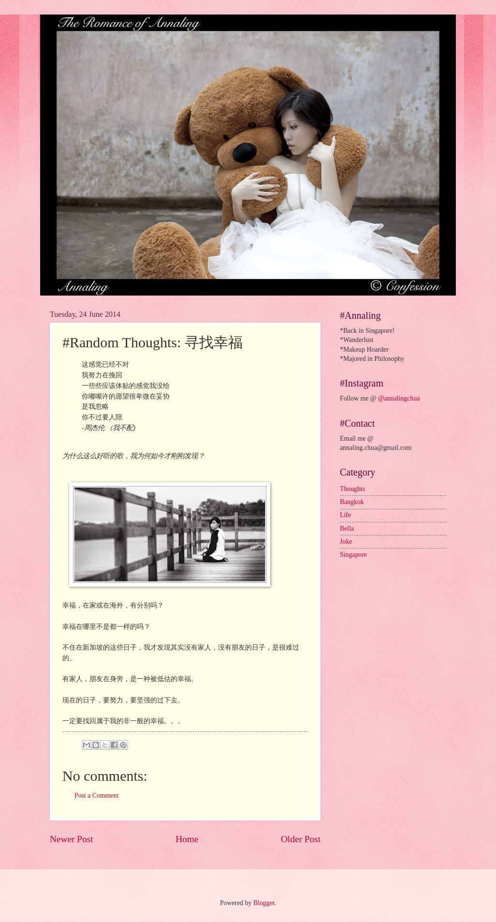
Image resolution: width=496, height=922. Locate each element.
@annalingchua (399, 398)
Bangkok (352, 502)
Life (345, 515)
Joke (346, 541)
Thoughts (352, 488)
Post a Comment (96, 795)
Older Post (301, 839)
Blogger (264, 903)
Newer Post (71, 839)
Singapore (353, 554)
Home (186, 839)
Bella (347, 528)
